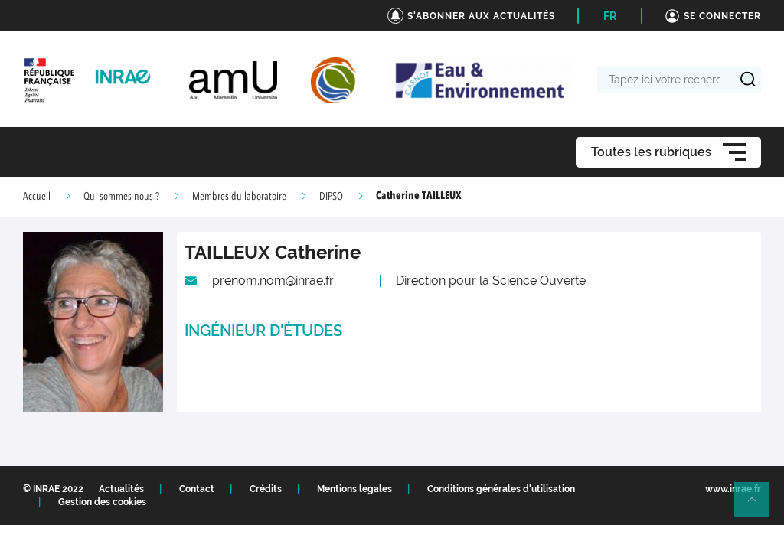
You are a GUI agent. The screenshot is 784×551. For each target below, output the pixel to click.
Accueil (37, 196)
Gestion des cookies (102, 502)
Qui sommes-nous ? (121, 196)
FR (609, 16)
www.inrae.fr (733, 489)
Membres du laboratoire (239, 196)
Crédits (266, 489)
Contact (196, 489)
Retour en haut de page (758, 506)
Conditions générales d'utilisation (501, 489)
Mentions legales (354, 489)
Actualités (121, 489)
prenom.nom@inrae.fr (273, 280)
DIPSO (331, 196)
